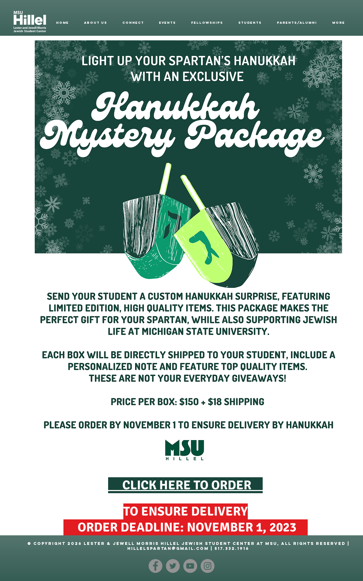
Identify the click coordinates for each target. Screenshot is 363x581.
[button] (96, 23)
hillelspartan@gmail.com (168, 548)
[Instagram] (207, 566)
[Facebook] (155, 566)
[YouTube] (190, 566)
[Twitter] (173, 566)
